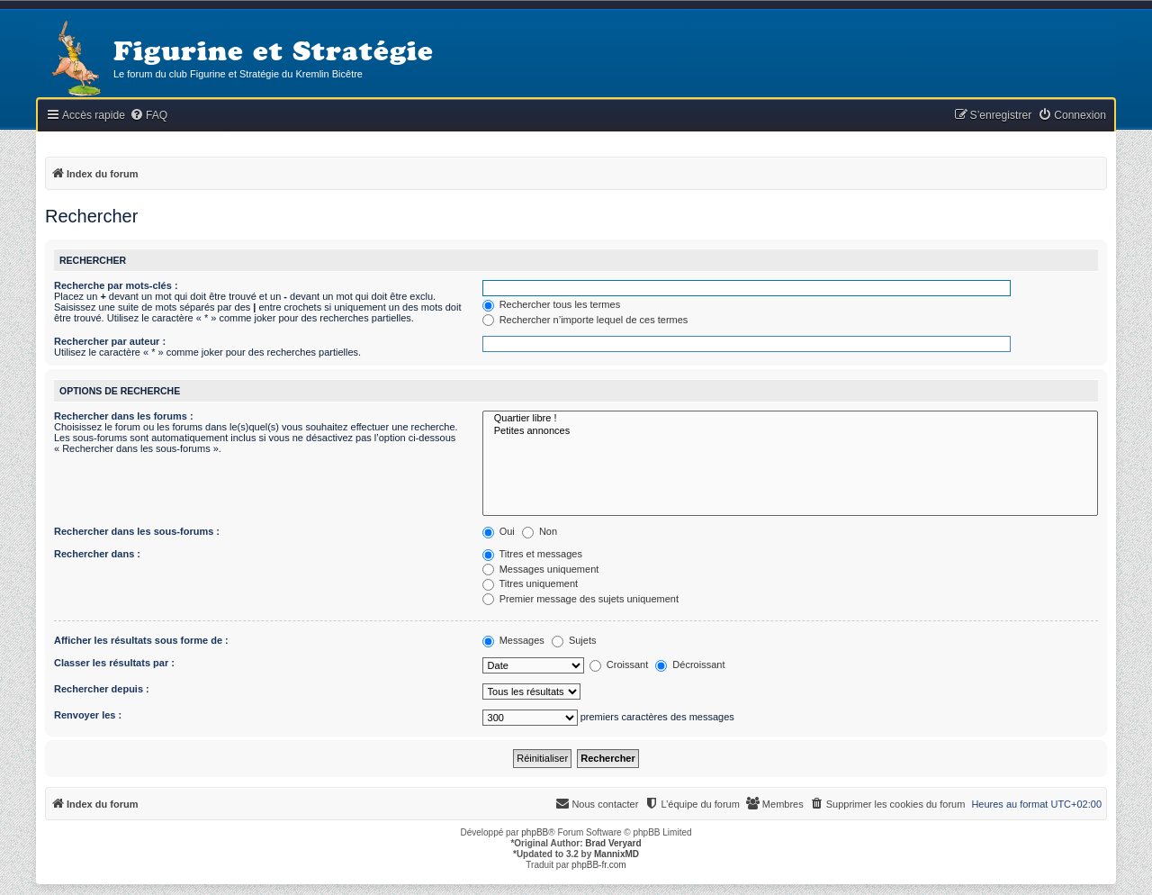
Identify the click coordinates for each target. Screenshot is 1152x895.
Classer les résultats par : (114, 662)
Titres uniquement (530, 583)
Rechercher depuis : (101, 688)
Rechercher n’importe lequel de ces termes (585, 319)
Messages (513, 640)
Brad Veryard (613, 843)
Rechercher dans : (97, 553)
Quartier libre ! (790, 418)
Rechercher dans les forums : (124, 416)
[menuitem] (148, 116)
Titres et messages (532, 553)
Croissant (619, 664)
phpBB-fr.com (599, 865)
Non (539, 531)
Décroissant (689, 664)
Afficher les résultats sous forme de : (141, 640)
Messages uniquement (540, 569)
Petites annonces (790, 431)
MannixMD (616, 854)
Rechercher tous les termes (551, 304)
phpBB (534, 832)
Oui (498, 531)
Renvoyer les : (88, 715)
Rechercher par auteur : (110, 341)
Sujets (574, 640)
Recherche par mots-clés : (116, 285)
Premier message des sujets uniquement (580, 598)
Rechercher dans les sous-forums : (137, 531)
